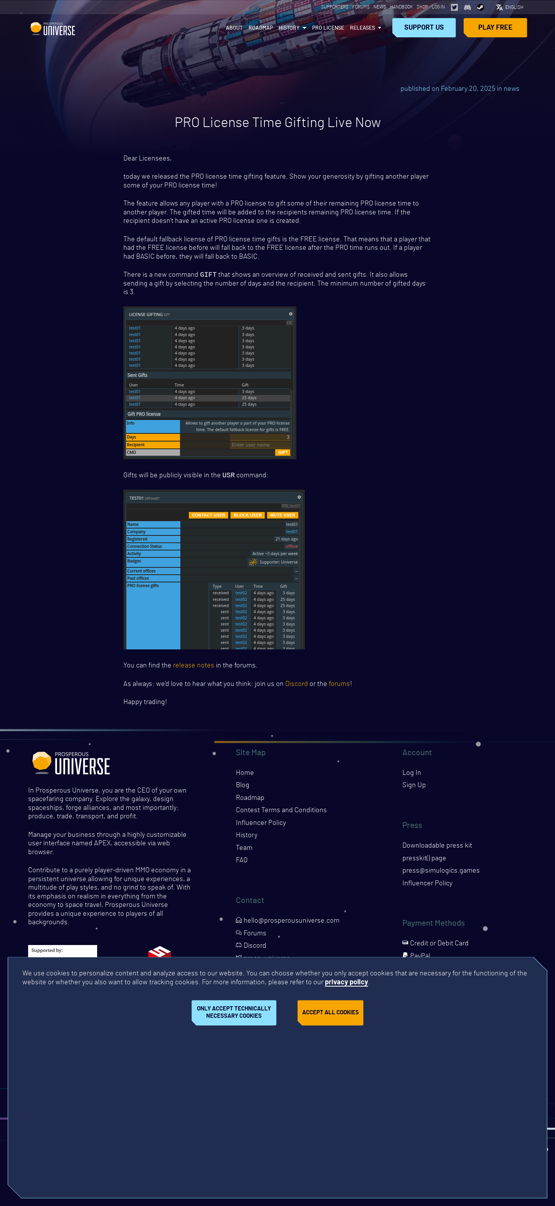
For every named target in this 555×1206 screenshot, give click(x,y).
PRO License (328, 27)
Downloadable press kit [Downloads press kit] (437, 847)
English (514, 7)
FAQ (241, 861)
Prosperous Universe (52, 27)
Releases (362, 27)
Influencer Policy (261, 824)
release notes (193, 667)
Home (245, 774)
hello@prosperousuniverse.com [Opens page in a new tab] (288, 922)
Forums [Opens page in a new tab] (361, 7)
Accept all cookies (330, 1012)
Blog (242, 786)
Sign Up (414, 786)
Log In (438, 7)
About (234, 27)
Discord (296, 685)
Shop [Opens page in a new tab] (422, 7)
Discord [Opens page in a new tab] (251, 947)
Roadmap (261, 27)
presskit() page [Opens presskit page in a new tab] (424, 859)
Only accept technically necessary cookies (234, 1012)
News (379, 7)
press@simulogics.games (441, 872)
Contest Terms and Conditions (281, 811)
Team (244, 849)
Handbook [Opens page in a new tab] (401, 7)
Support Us (424, 27)
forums (339, 685)
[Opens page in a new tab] (454, 6)
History (289, 27)
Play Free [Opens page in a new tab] (495, 27)
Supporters (334, 7)
